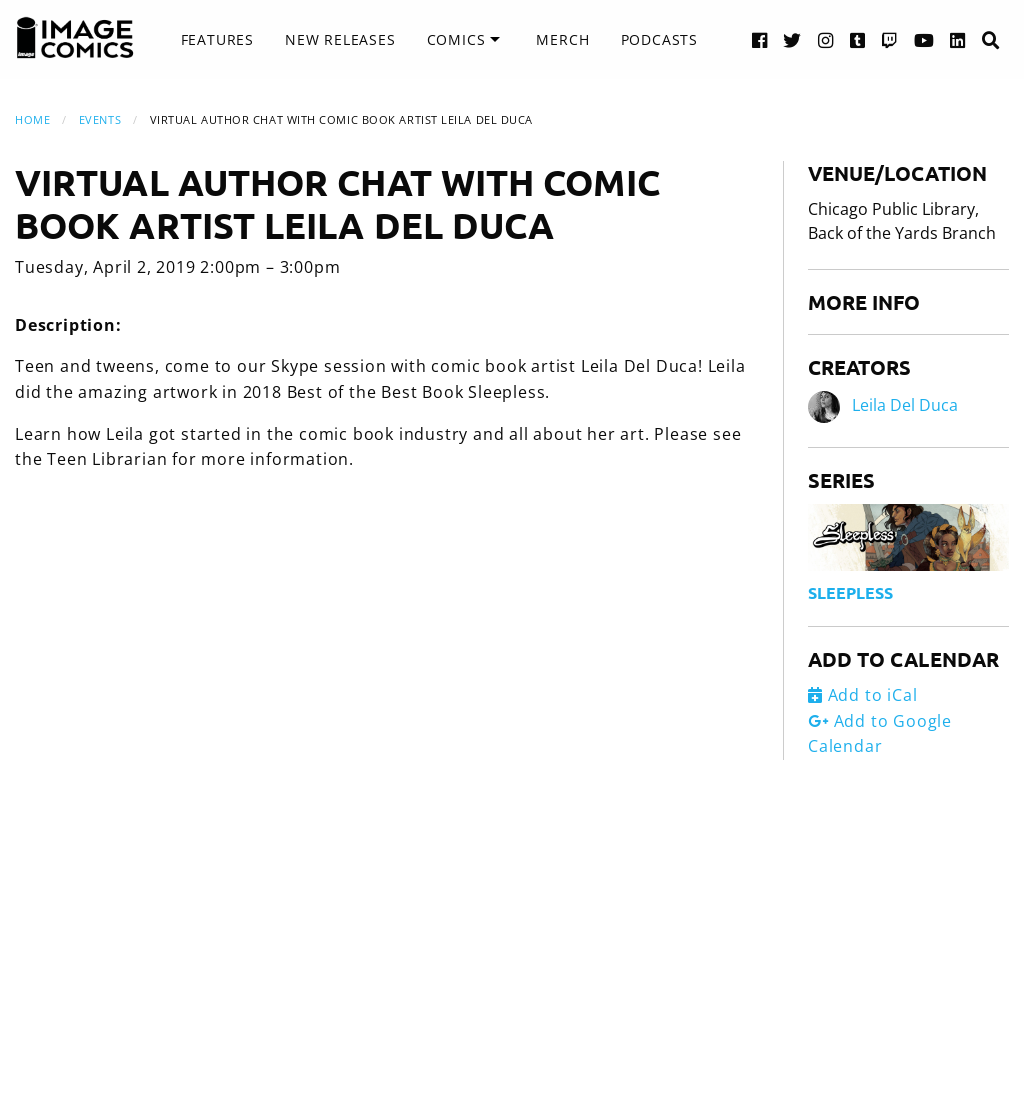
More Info (864, 302)
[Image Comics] (75, 38)
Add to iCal (862, 695)
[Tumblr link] (858, 39)
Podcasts (659, 39)
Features (217, 39)
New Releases (340, 39)
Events (100, 119)
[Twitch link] (890, 39)
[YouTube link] (924, 39)
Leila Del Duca (905, 405)
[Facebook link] (760, 39)
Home (32, 119)
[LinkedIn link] (958, 39)
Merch (562, 39)
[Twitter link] (792, 39)
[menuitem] (217, 40)
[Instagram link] (826, 39)
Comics (456, 39)
